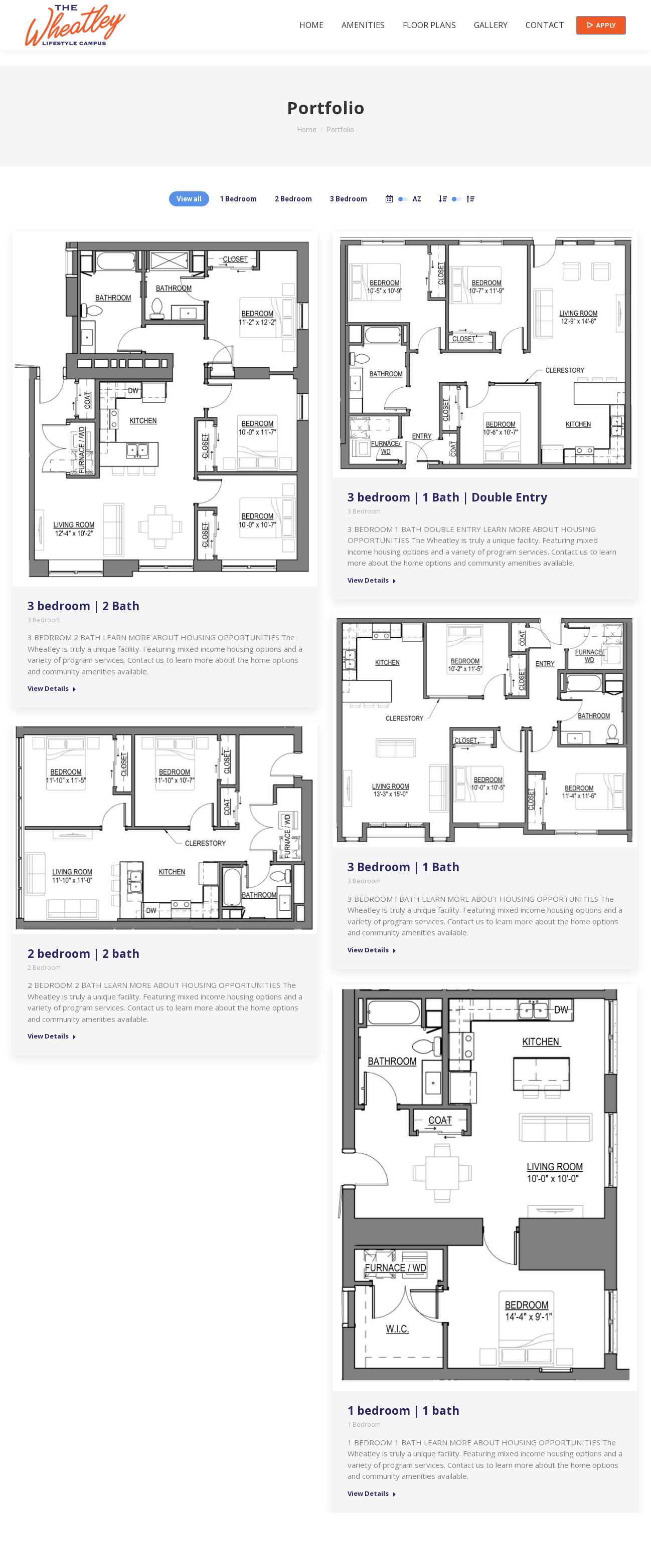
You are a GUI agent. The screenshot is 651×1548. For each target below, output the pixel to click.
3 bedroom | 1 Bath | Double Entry (447, 497)
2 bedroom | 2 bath (83, 953)
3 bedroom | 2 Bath (83, 606)
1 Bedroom (238, 199)
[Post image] (165, 408)
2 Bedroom (293, 199)
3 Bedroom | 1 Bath (403, 867)
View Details (52, 688)
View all (189, 199)
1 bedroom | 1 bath (403, 1410)
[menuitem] (311, 41)
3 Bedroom (348, 199)
